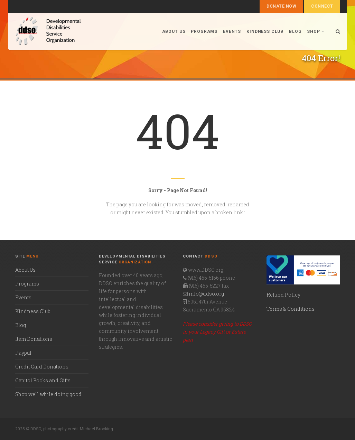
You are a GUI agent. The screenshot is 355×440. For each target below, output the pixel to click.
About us (174, 31)
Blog (295, 31)
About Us (25, 269)
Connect (322, 6)
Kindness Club (264, 31)
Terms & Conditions (291, 309)
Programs (204, 31)
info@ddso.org (206, 293)
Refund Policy (283, 294)
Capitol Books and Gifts (43, 380)
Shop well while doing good (48, 394)
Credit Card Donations (41, 366)
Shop (315, 31)
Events (232, 31)
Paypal (23, 352)
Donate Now (281, 6)
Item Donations (33, 339)
